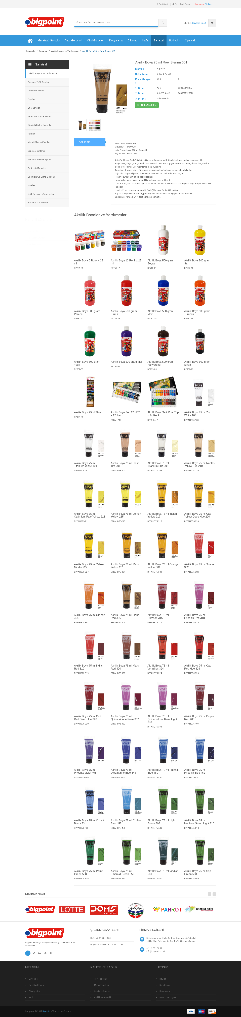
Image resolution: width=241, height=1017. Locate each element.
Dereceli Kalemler (36, 90)
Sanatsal (159, 40)
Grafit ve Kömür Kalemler (40, 116)
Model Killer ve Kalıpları (39, 142)
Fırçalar (31, 99)
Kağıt (145, 40)
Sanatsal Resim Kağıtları (39, 159)
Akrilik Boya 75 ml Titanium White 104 (85, 468)
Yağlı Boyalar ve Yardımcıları (41, 194)
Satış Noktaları (146, 105)
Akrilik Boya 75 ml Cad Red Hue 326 (197, 670)
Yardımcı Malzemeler (38, 202)
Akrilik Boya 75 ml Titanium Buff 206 (158, 468)
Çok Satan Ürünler (36, 238)
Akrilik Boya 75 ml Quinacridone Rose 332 (125, 721)
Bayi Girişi (163, 4)
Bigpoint (47, 1011)
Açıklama (85, 141)
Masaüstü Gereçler (49, 40)
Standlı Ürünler (34, 244)
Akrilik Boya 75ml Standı (88, 415)
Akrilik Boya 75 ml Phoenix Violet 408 (85, 774)
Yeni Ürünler (32, 231)
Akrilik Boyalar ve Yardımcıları (64, 51)
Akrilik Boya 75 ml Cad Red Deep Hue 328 (87, 721)
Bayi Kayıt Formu (182, 4)
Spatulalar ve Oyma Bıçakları (41, 177)
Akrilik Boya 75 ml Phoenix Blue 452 (195, 774)
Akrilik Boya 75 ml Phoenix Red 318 (195, 620)
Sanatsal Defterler (36, 151)
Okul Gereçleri (95, 40)
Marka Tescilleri (101, 985)
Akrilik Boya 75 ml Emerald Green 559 (122, 876)
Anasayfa (30, 51)
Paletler (31, 133)
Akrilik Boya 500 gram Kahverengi (160, 367)
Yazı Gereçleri (73, 40)
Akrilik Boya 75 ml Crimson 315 (158, 620)
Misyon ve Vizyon (167, 997)
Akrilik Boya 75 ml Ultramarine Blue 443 (123, 774)
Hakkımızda (164, 991)
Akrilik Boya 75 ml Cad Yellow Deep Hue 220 (197, 518)
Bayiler (162, 979)
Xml (31, 997)
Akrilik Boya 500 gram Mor (126, 365)
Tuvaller (31, 185)
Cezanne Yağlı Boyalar (38, 82)
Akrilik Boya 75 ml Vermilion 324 (158, 670)
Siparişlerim (34, 991)
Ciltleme (132, 40)
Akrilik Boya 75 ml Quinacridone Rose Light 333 (162, 722)
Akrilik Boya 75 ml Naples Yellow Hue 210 (199, 468)
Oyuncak (190, 40)
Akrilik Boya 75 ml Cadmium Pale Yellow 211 (89, 518)
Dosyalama (116, 40)
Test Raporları (100, 979)
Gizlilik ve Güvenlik (102, 997)
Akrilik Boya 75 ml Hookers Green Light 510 (199, 825)
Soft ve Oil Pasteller (37, 168)
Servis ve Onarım (102, 991)
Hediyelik (174, 40)
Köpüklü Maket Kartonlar (40, 125)
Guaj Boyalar (34, 108)
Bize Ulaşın (164, 985)
